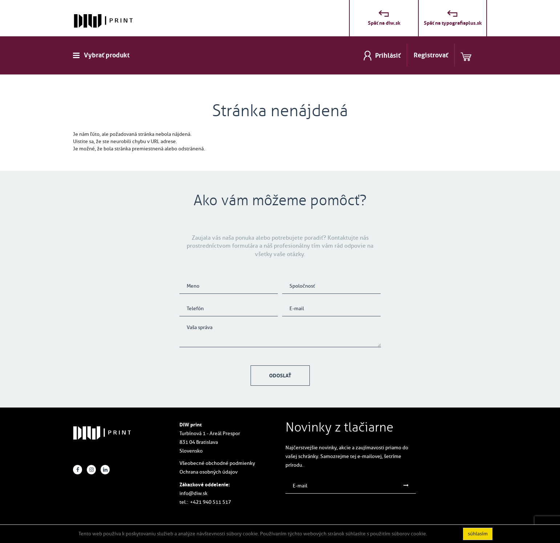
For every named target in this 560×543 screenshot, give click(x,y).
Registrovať (431, 55)
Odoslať (280, 375)
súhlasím (478, 534)
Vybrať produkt (107, 55)
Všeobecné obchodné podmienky (217, 463)
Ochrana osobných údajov (208, 472)
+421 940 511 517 (210, 502)
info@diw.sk (193, 493)
